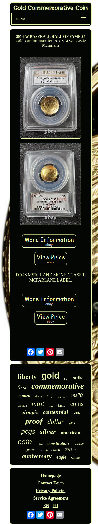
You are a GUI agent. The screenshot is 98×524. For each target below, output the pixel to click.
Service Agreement (50, 498)
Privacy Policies (50, 490)
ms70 (77, 395)
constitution (58, 443)
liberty (27, 376)
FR (55, 505)
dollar (55, 421)
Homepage (51, 475)
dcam (38, 396)
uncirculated (50, 449)
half (49, 396)
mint (38, 403)
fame (61, 405)
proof (34, 421)
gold (50, 375)
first (22, 387)
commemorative (57, 386)
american (70, 432)
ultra (40, 444)
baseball (79, 444)
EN (46, 505)
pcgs (28, 431)
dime (75, 457)
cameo (24, 395)
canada (22, 405)
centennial (55, 412)
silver (48, 431)
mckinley (62, 396)
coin (25, 441)
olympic (29, 412)
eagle (61, 457)
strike (78, 377)
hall (66, 379)
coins (76, 403)
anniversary (37, 456)
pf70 (72, 423)
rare (51, 406)
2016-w (70, 450)
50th (76, 413)
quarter (31, 450)
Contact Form (50, 483)
